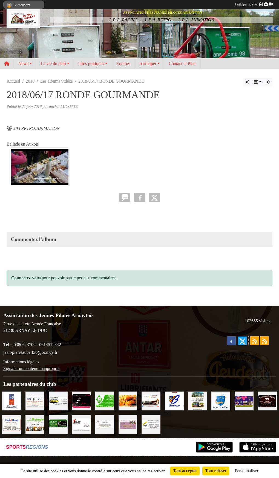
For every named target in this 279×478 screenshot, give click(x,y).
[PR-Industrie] (34, 400)
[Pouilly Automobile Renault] (151, 400)
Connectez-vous (26, 278)
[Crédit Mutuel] (11, 423)
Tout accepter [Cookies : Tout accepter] (185, 470)
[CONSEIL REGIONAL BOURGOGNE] (174, 400)
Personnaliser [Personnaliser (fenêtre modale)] (246, 470)
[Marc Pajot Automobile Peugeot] (197, 400)
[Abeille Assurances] (151, 423)
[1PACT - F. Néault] (81, 423)
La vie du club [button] (53, 63)
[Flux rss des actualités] (254, 340)
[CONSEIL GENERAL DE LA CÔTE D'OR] (11, 400)
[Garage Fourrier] (58, 400)
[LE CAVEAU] (128, 423)
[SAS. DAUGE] (34, 423)
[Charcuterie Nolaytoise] (267, 400)
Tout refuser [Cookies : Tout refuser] (215, 470)
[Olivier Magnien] (128, 400)
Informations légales (21, 362)
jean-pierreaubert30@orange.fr (30, 352)
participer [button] (148, 63)
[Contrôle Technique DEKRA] (104, 400)
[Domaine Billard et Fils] (104, 423)
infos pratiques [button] (91, 63)
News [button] (23, 63)
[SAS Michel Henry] (58, 423)
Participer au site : (254, 4)
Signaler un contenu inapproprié (31, 368)
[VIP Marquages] (244, 400)
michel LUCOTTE (63, 106)
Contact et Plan (182, 63)
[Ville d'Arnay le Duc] (220, 400)
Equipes (123, 63)
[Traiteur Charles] (81, 400)
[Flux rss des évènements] (264, 340)
